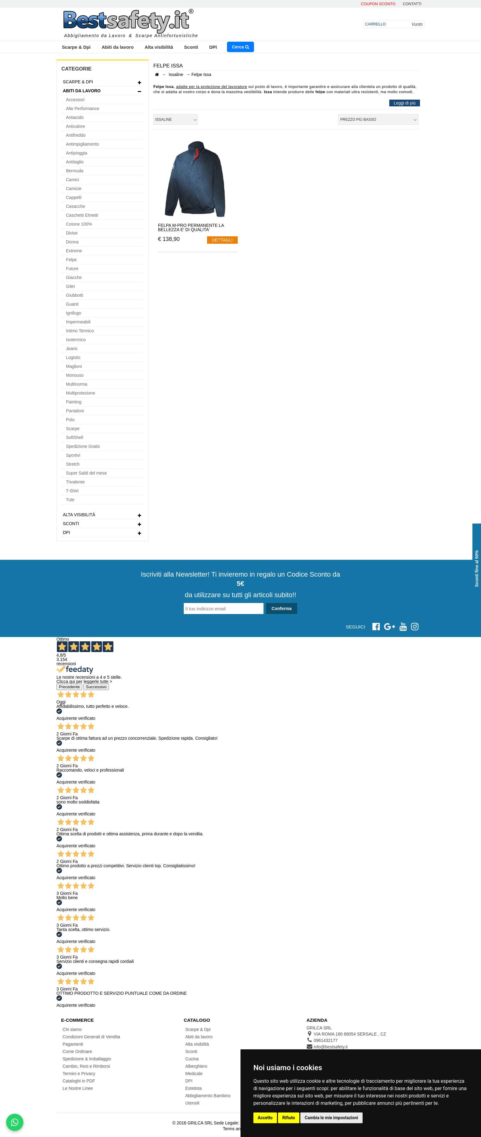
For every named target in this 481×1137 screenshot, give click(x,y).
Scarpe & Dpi (76, 47)
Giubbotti (74, 295)
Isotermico (76, 339)
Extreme (74, 250)
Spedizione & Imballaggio (87, 1058)
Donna (72, 241)
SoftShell (74, 437)
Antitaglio (75, 161)
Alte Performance (82, 108)
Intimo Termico (80, 330)
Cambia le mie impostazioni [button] (331, 1117)
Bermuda (74, 170)
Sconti (191, 47)
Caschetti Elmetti (82, 215)
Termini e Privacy (79, 1073)
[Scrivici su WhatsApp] (15, 1122)
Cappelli (74, 197)
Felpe (71, 259)
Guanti (72, 304)
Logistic (73, 357)
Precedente (69, 687)
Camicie (74, 188)
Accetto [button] (265, 1117)
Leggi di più (405, 103)
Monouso (75, 375)
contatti (412, 4)
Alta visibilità (159, 47)
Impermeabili (78, 321)
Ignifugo (73, 313)
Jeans (71, 348)
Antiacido (75, 117)
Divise (72, 233)
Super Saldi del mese (86, 473)
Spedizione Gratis (83, 446)
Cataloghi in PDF (79, 1080)
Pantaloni (75, 410)
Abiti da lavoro (117, 47)
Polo (70, 419)
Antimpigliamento (82, 144)
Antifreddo (76, 135)
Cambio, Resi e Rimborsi (86, 1066)
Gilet (70, 286)
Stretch (72, 464)
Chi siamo (72, 1029)
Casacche (75, 206)
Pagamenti (73, 1044)
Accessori (75, 99)
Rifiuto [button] (288, 1117)
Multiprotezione (80, 393)
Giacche (74, 277)
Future (72, 268)
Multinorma (76, 384)
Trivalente (75, 481)
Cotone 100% (79, 224)
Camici (72, 179)
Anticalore (75, 126)
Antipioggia (76, 153)
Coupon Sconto (378, 4)
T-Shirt (72, 490)
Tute (70, 499)
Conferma (281, 608)
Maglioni (74, 366)
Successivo (96, 687)
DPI (213, 47)
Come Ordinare (77, 1051)
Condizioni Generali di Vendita (91, 1036)
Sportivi (73, 455)
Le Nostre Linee (78, 1088)
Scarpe (72, 428)
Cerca (240, 46)
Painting (74, 401)
